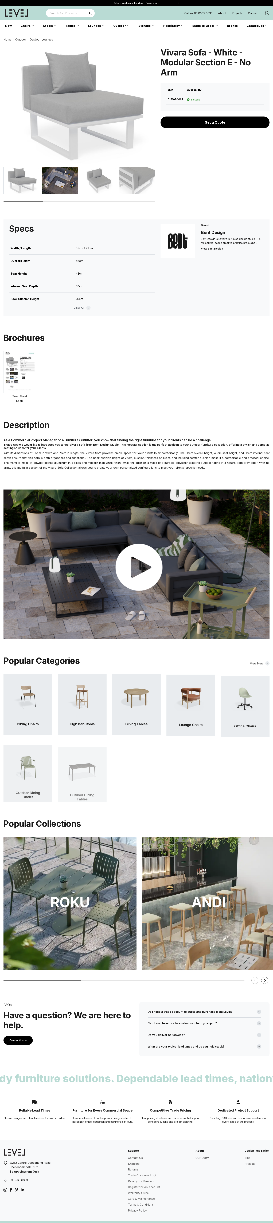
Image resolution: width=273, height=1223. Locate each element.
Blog (247, 1149)
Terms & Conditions (141, 1195)
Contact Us (18, 1031)
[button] (177, 3)
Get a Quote (215, 122)
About (222, 13)
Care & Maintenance (141, 1190)
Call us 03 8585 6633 (198, 13)
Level (27, 1217)
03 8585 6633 (19, 1171)
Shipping (133, 1155)
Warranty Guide (138, 1184)
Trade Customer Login (142, 1166)
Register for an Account (144, 1178)
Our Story (202, 1149)
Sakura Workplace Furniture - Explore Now (136, 3)
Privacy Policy (137, 1201)
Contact (253, 13)
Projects (237, 13)
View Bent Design (212, 248)
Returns (133, 1160)
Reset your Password (142, 1172)
